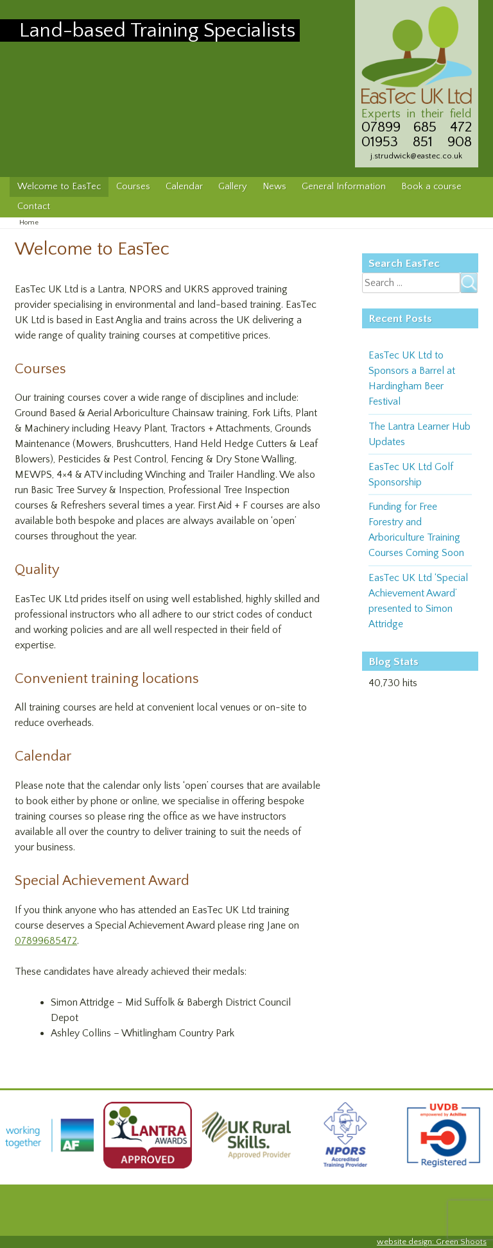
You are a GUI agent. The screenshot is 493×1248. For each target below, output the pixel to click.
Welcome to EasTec (59, 186)
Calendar (184, 186)
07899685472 (46, 941)
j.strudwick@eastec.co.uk (416, 155)
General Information (344, 186)
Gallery (232, 186)
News (274, 186)
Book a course (431, 186)
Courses (133, 186)
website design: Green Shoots (432, 1241)
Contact (33, 206)
